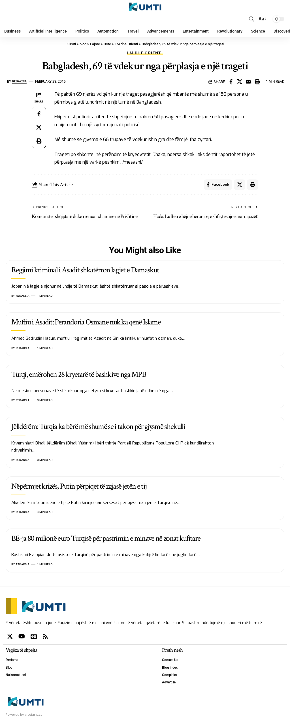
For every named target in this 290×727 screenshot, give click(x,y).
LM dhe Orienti (145, 53)
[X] (10, 637)
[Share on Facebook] (231, 81)
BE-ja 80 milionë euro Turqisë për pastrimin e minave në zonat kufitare (105, 539)
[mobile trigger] (10, 19)
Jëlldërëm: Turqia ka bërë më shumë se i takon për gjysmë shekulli (98, 427)
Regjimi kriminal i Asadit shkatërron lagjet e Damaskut (85, 271)
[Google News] (33, 637)
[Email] (248, 81)
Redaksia (20, 82)
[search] (251, 19)
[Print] (257, 81)
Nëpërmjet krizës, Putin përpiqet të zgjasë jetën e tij (78, 487)
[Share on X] (240, 81)
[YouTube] (21, 637)
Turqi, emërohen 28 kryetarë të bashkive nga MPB (78, 375)
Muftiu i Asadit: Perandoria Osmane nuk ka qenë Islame (86, 323)
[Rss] (45, 637)
